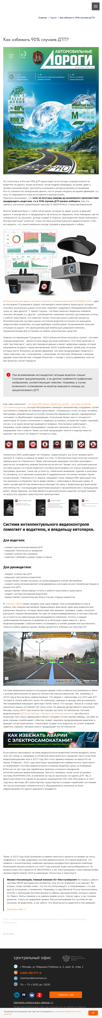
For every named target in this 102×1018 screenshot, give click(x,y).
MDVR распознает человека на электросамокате (46, 715)
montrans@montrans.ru (33, 982)
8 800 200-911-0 (30, 977)
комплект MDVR (13, 606)
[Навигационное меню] (95, 6)
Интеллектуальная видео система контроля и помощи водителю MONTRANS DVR (47, 303)
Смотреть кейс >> (17, 911)
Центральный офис (32, 962)
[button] (65, 999)
